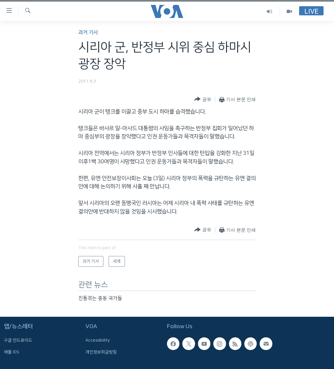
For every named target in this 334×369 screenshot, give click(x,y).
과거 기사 (88, 32)
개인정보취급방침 (101, 352)
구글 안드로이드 (18, 340)
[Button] (202, 99)
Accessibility (97, 340)
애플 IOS (11, 352)
